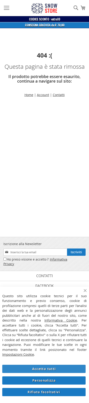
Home (28, 95)
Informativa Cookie (60, 320)
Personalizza (43, 380)
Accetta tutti (44, 369)
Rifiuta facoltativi (44, 392)
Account (43, 95)
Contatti (59, 95)
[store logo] (44, 8)
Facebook (44, 285)
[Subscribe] (76, 252)
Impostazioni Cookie (18, 354)
